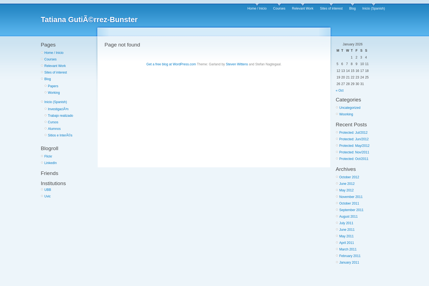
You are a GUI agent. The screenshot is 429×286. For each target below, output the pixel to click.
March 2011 (347, 249)
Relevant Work (302, 8)
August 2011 (348, 216)
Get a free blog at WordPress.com (171, 64)
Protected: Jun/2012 (354, 139)
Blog (352, 8)
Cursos (53, 122)
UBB (47, 190)
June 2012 (347, 184)
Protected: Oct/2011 (354, 159)
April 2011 (346, 243)
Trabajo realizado (60, 116)
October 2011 (349, 203)
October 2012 (349, 177)
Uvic (47, 196)
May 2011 (346, 236)
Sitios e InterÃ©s (60, 135)
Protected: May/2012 (354, 146)
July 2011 (346, 223)
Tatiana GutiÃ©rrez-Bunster (89, 20)
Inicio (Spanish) (373, 8)
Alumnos (54, 129)
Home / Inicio (256, 8)
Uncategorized (349, 108)
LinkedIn (50, 163)
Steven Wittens (237, 64)
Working (54, 93)
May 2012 (346, 190)
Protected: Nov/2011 (354, 152)
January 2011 (349, 262)
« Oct (340, 90)
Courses (279, 8)
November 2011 (351, 197)
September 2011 (351, 210)
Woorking (346, 114)
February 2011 (350, 256)
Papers (53, 86)
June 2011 (347, 230)
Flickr (48, 156)
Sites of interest (331, 8)
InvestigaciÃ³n (58, 109)
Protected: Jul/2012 (353, 133)
